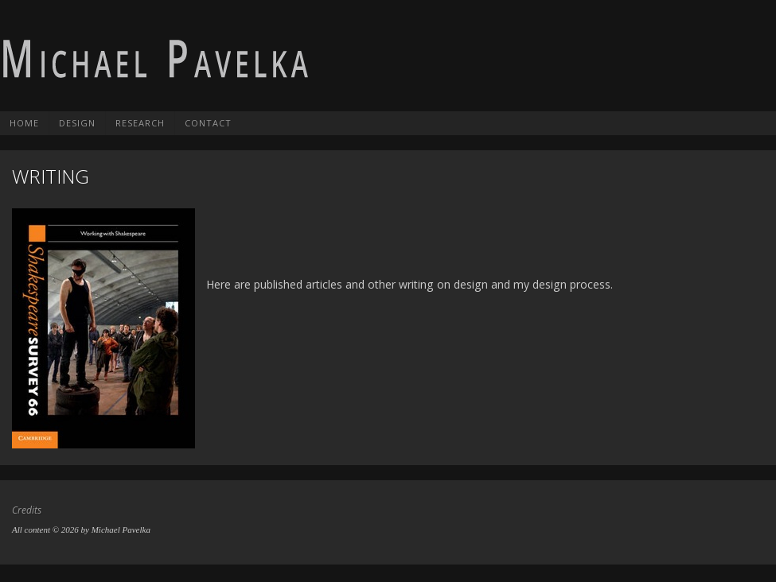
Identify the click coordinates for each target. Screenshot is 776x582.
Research (140, 123)
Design (77, 123)
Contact (208, 123)
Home (24, 123)
